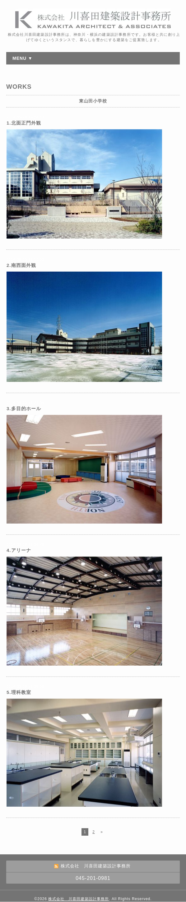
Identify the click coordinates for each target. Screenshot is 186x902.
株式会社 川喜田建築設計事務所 (78, 899)
